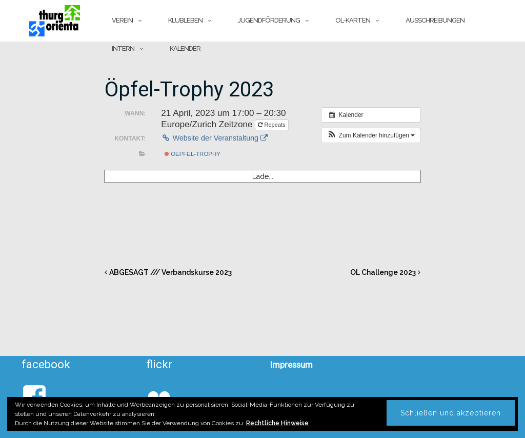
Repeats (272, 125)
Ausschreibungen (435, 20)
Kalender (185, 48)
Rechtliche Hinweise (277, 423)
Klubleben (185, 20)
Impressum (291, 365)
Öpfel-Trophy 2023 (189, 89)
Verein (122, 20)
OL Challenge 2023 (383, 272)
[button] (370, 135)
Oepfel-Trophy (192, 154)
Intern (123, 48)
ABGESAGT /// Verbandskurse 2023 (170, 272)
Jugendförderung (269, 20)
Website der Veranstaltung (214, 138)
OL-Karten (352, 20)
